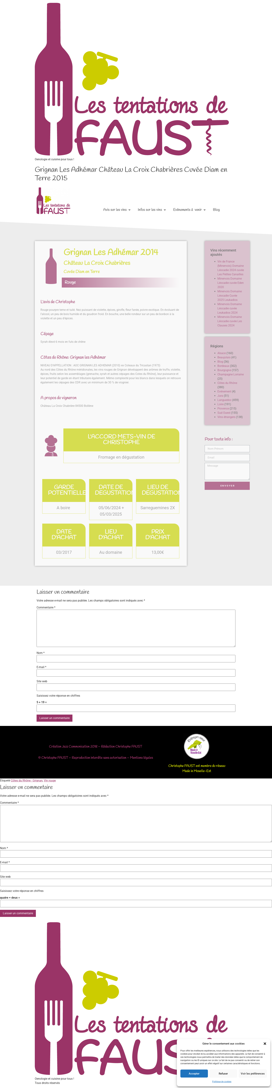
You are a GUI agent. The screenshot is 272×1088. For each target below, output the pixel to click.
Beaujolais (250, 357)
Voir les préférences (253, 1073)
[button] (265, 1043)
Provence (250, 408)
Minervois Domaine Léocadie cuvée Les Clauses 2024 (256, 321)
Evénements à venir (189, 210)
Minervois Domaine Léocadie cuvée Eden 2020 (257, 283)
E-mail (41, 667)
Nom (41, 653)
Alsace (248, 353)
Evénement (251, 391)
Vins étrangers (253, 417)
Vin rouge (50, 780)
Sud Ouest (250, 412)
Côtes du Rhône (254, 383)
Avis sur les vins (117, 210)
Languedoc (251, 400)
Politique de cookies (221, 1081)
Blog (216, 209)
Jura (247, 395)
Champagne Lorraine (257, 374)
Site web (42, 681)
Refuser (223, 1073)
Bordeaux (250, 366)
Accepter (194, 1073)
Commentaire (46, 607)
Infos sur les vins (152, 210)
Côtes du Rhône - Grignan (27, 780)
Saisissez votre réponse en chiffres (58, 695)
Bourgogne (251, 370)
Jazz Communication (75, 746)
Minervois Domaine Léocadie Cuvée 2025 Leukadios (256, 296)
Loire (247, 404)
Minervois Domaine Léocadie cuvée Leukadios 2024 (256, 308)
